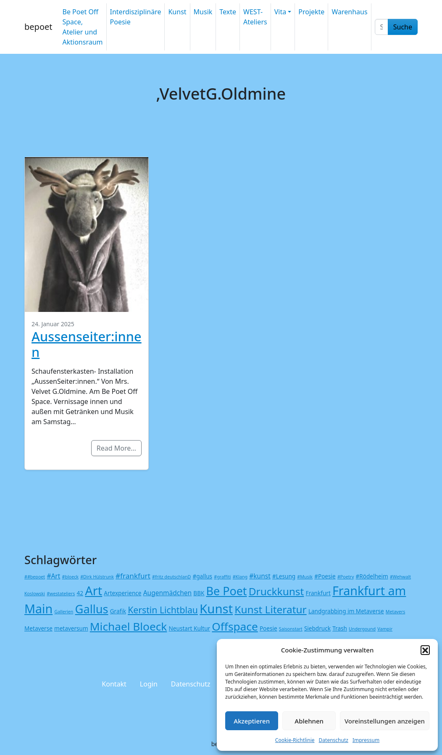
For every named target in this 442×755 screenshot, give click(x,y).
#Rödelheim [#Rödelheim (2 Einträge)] (372, 576)
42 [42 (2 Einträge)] (79, 593)
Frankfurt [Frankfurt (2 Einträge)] (318, 593)
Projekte (311, 11)
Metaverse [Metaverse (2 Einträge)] (38, 628)
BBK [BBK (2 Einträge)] (198, 593)
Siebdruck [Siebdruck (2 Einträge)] (317, 628)
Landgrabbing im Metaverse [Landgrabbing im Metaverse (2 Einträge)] (346, 611)
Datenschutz (333, 740)
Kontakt (114, 684)
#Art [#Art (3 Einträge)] (53, 576)
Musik (203, 11)
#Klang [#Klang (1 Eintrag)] (240, 577)
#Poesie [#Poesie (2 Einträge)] (325, 576)
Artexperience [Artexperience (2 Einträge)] (122, 593)
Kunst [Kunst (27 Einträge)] (216, 608)
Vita (280, 11)
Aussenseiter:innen (87, 344)
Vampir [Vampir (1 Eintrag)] (384, 629)
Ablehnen (309, 721)
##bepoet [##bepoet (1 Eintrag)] (34, 577)
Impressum (366, 740)
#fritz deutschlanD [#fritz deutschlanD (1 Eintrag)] (171, 577)
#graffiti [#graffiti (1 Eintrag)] (222, 577)
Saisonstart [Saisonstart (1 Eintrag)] (291, 629)
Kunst (177, 11)
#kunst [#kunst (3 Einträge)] (260, 576)
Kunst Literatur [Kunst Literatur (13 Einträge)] (270, 609)
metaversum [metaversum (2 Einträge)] (71, 628)
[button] (425, 650)
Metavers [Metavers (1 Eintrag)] (395, 612)
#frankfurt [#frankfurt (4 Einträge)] (133, 576)
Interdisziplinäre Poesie (135, 16)
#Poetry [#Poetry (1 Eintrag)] (345, 577)
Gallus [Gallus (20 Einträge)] (91, 609)
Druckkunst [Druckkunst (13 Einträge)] (276, 591)
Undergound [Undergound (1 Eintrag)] (362, 629)
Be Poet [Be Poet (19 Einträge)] (226, 591)
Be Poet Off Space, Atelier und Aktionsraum (82, 27)
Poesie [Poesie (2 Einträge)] (268, 628)
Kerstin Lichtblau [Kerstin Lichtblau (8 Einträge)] (163, 610)
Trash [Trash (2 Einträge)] (339, 628)
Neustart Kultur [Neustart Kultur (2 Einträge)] (189, 628)
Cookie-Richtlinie (295, 740)
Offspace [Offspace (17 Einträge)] (235, 626)
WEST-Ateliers (255, 16)
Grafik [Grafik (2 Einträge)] (118, 611)
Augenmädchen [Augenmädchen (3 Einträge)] (167, 592)
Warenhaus (349, 11)
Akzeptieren (252, 721)
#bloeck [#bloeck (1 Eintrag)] (70, 577)
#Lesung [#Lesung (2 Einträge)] (283, 576)
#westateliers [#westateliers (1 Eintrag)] (61, 594)
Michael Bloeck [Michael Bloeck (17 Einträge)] (128, 626)
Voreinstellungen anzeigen (385, 721)
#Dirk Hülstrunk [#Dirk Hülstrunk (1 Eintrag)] (97, 577)
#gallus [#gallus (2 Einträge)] (202, 576)
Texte (227, 11)
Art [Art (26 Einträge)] (93, 590)
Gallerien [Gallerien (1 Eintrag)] (63, 612)
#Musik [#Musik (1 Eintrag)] (305, 577)
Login (149, 684)
